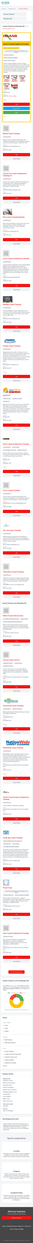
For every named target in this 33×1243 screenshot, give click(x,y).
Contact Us (27, 1226)
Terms (11, 1229)
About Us (20, 1226)
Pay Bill (21, 1229)
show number (13, 96)
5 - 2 (5, 726)
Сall (16, 104)
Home (4, 1226)
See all (5, 1066)
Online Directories (11, 1226)
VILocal (4, 8)
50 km (6, 1028)
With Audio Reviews (10, 1042)
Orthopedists (6, 1094)
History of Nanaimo (8, 1110)
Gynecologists (7, 1096)
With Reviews (8, 1040)
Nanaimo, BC (12, 8)
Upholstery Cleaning (10, 1063)
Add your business (16, 1218)
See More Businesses (16, 972)
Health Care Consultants (10, 1089)
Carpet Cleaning (9, 1051)
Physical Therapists (8, 1087)
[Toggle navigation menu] (31, 3)
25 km (6, 1025)
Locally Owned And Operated (13, 1054)
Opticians (5, 1106)
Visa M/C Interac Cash (11, 1057)
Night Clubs (6, 1098)
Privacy (16, 1229)
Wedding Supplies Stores (10, 1092)
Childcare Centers (8, 1080)
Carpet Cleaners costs (8, 28)
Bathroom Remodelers (9, 1083)
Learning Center (7, 1085)
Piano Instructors (8, 1101)
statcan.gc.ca (14, 985)
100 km (7, 1031)
